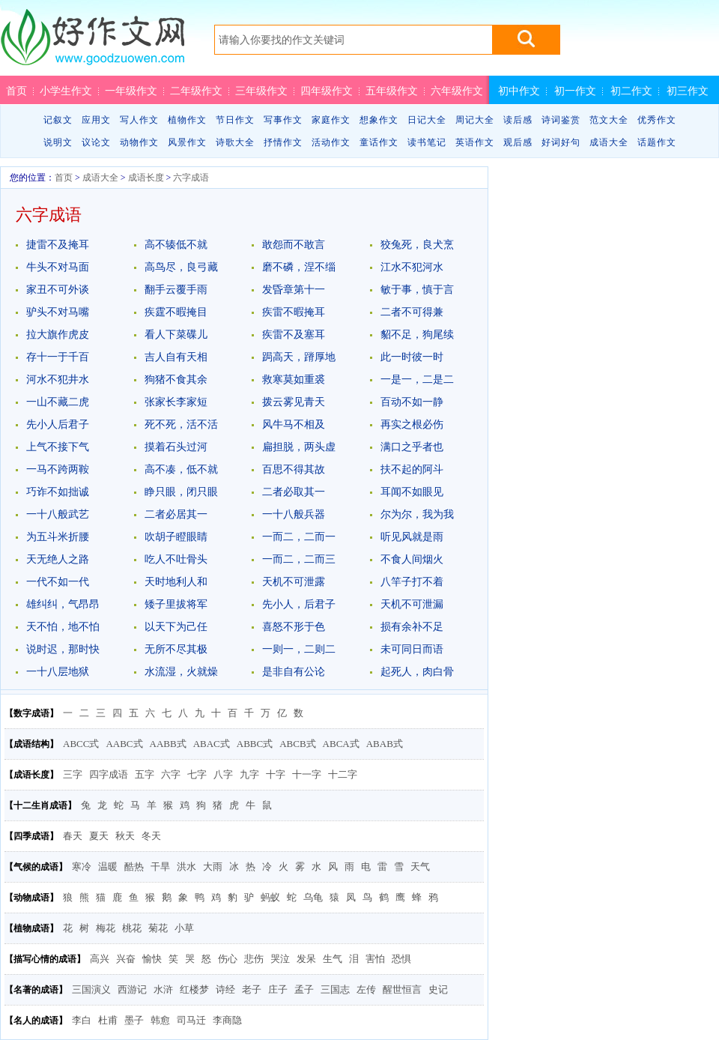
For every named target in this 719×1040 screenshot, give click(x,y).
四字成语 (108, 774)
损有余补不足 (411, 626)
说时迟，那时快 (63, 649)
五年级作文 (391, 91)
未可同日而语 (411, 649)
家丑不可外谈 (57, 289)
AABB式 (168, 743)
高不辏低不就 (176, 244)
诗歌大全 (235, 142)
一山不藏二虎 (57, 402)
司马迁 (191, 1020)
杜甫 (108, 1020)
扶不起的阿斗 (411, 469)
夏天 (99, 835)
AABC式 (124, 743)
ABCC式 (81, 743)
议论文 (96, 142)
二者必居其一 (176, 514)
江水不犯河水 (411, 267)
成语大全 (608, 142)
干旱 (160, 866)
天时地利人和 (176, 581)
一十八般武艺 (57, 514)
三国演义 (91, 989)
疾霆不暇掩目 (176, 312)
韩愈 (160, 1020)
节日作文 (235, 120)
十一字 (306, 774)
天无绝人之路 (57, 559)
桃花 (132, 928)
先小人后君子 (57, 424)
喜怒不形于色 (293, 626)
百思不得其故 (293, 469)
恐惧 (401, 958)
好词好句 (560, 142)
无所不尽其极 (176, 649)
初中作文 (519, 91)
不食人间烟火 (411, 559)
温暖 (108, 866)
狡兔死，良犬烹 (417, 244)
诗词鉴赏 (560, 120)
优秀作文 (656, 120)
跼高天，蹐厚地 (299, 357)
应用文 (96, 120)
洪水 (186, 866)
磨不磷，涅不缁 (299, 267)
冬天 (151, 835)
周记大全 (474, 120)
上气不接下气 (57, 447)
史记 (438, 989)
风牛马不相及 (293, 424)
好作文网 (92, 42)
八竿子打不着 (411, 581)
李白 (81, 1020)
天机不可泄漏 (411, 604)
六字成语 (191, 177)
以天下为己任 (176, 626)
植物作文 (187, 120)
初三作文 (688, 91)
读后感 (518, 120)
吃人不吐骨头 (176, 559)
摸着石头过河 (176, 447)
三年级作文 (261, 91)
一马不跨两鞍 (57, 469)
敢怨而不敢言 (293, 244)
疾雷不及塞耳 (293, 334)
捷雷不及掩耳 (57, 244)
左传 (366, 989)
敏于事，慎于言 (417, 289)
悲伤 (254, 958)
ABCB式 (297, 743)
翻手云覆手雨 (176, 289)
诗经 (225, 989)
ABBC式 (255, 743)
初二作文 (631, 91)
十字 (275, 774)
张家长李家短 (176, 402)
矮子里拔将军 (176, 604)
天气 (420, 866)
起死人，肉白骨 (417, 671)
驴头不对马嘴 (57, 312)
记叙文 (58, 120)
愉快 (152, 958)
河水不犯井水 (57, 379)
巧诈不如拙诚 (57, 492)
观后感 (518, 142)
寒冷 (81, 866)
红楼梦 (194, 989)
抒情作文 (283, 142)
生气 (332, 958)
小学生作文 (66, 91)
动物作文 (139, 142)
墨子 (134, 1020)
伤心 (227, 958)
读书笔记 (426, 142)
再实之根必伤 (411, 424)
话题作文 (656, 142)
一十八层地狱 (57, 671)
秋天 (125, 835)
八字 (223, 774)
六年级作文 (457, 91)
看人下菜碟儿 (176, 334)
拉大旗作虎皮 (57, 334)
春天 (72, 835)
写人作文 (139, 120)
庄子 (278, 989)
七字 (197, 774)
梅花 (105, 928)
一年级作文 (131, 91)
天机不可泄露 (293, 581)
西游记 (132, 989)
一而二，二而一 (299, 536)
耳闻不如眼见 (411, 492)
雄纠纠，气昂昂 (63, 604)
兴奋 (126, 958)
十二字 (342, 774)
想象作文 (379, 120)
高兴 (99, 958)
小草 (184, 928)
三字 (72, 774)
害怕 (375, 958)
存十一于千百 (57, 357)
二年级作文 (196, 91)
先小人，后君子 (299, 604)
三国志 (335, 989)
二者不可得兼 (411, 312)
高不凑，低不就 (181, 469)
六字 (170, 774)
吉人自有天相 (176, 357)
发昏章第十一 (293, 289)
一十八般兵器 (293, 514)
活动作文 (331, 142)
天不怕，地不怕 (63, 626)
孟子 (304, 989)
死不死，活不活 (181, 424)
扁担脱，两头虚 (299, 447)
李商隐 (227, 1020)
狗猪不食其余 (176, 379)
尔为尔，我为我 (417, 514)
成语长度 (146, 177)
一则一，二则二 (299, 649)
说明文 (58, 142)
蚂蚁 (270, 897)
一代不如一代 (57, 581)
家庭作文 (331, 120)
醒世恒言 (402, 989)
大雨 (212, 866)
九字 (249, 774)
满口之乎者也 (411, 447)
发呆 (306, 958)
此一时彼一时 (411, 357)
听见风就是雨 (411, 536)
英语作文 (474, 142)
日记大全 (426, 120)
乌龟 (313, 897)
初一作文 (575, 91)
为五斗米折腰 (57, 536)
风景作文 (187, 142)
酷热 (134, 866)
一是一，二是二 (417, 379)
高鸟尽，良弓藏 (181, 267)
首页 (16, 91)
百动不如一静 (411, 402)
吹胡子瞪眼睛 (176, 536)
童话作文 (379, 142)
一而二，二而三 (299, 559)
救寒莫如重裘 (293, 379)
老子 (251, 989)
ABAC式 (211, 743)
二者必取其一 (293, 492)
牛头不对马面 (57, 267)
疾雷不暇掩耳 (293, 312)
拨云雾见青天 (293, 402)
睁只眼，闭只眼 (181, 492)
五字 (144, 774)
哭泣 (280, 958)
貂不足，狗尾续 (417, 334)
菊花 (158, 928)
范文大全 (608, 120)
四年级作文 (326, 91)
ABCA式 (341, 743)
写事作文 (283, 120)
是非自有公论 (293, 671)
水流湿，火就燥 (181, 671)
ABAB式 (384, 743)
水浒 (163, 989)
